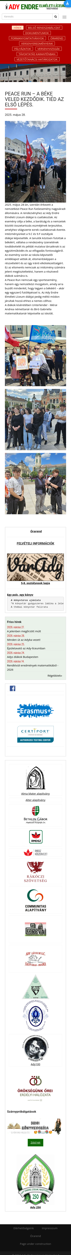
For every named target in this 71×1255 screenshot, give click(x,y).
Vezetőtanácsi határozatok (37, 59)
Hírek (17, 27)
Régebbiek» (55, 675)
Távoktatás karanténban (37, 54)
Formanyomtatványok (27, 38)
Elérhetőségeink (23, 1228)
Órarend (56, 38)
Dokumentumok (37, 33)
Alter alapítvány (35, 800)
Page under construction (35, 1244)
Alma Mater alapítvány (35, 793)
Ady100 (35, 1064)
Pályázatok (22, 49)
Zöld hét (35, 1142)
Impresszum (50, 1228)
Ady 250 (35, 1207)
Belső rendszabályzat (44, 27)
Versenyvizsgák (49, 49)
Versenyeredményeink (37, 43)
